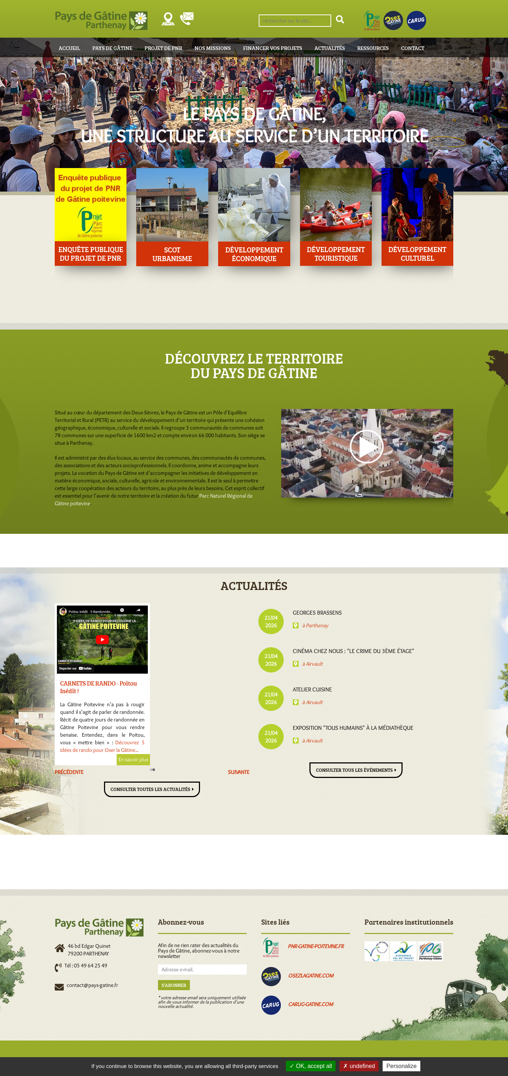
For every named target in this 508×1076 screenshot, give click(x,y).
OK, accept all (311, 1066)
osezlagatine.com (310, 975)
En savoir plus (126, 759)
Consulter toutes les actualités (150, 789)
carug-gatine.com (310, 1004)
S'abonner (174, 985)
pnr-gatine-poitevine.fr (315, 946)
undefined (359, 1066)
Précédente (69, 772)
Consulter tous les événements (354, 770)
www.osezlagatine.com (99, 750)
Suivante (238, 772)
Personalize (401, 1066)
